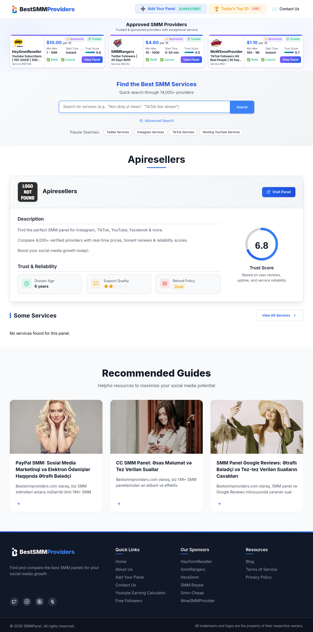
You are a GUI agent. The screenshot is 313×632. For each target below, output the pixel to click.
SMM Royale (192, 583)
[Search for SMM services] (144, 106)
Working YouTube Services (221, 130)
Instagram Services (150, 130)
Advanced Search (156, 119)
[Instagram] (26, 599)
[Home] (42, 9)
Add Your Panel (170, 9)
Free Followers (128, 598)
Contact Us (285, 8)
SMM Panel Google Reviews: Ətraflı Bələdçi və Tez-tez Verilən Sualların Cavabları (256, 467)
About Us (124, 567)
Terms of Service (261, 567)
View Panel (91, 58)
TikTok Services (183, 130)
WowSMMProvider (198, 598)
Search (242, 106)
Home (120, 559)
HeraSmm (190, 575)
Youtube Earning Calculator (140, 590)
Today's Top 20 (237, 8)
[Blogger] (39, 599)
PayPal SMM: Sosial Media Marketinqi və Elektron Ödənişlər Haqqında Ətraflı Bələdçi (53, 467)
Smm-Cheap (192, 590)
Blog (250, 559)
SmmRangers (193, 567)
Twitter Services (118, 130)
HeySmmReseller (196, 559)
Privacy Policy (259, 575)
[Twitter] (14, 599)
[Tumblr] (52, 599)
